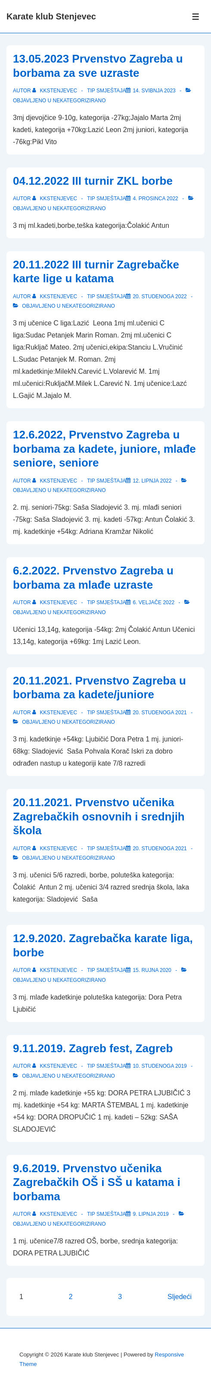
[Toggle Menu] (196, 17)
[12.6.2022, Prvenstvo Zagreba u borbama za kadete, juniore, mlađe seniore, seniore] (152, 481)
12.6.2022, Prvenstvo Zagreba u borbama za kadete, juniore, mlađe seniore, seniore (104, 448)
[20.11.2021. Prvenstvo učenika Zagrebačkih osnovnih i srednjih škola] (159, 848)
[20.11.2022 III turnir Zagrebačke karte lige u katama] (159, 296)
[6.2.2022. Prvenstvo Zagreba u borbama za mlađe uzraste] (153, 602)
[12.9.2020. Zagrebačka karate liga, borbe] (152, 970)
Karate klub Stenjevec (51, 16)
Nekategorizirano (79, 101)
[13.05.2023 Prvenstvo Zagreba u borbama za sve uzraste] (154, 91)
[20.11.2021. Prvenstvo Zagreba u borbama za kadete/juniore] (159, 713)
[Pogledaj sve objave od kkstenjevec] (55, 91)
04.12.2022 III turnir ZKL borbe (93, 180)
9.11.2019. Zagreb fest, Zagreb (93, 1048)
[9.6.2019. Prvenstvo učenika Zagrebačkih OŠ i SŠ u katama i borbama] (150, 1214)
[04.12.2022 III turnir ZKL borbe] (155, 199)
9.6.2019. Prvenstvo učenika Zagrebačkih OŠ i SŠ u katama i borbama (96, 1182)
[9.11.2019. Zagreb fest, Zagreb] (159, 1066)
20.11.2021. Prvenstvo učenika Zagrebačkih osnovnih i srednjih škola (99, 816)
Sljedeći (180, 1296)
